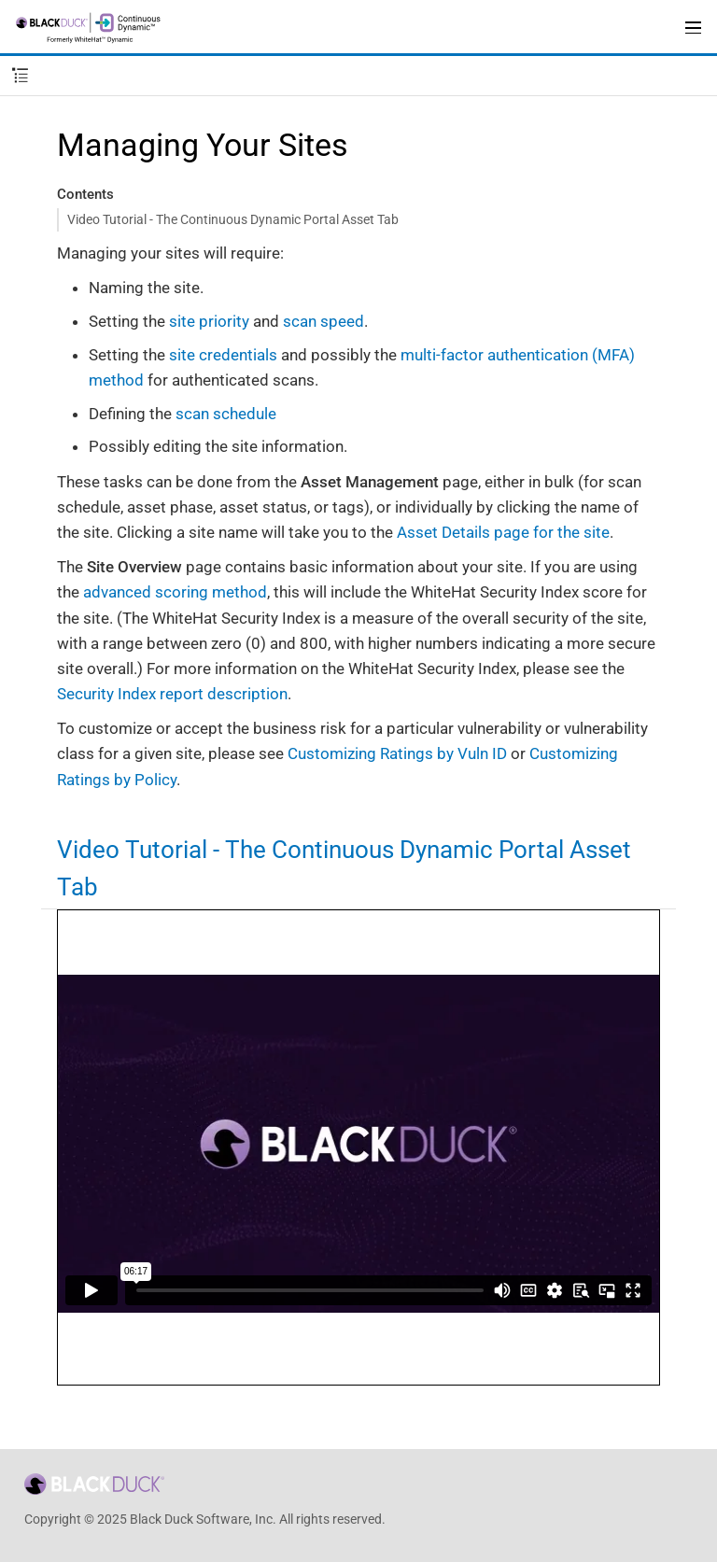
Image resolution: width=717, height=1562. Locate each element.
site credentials (223, 354)
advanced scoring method (175, 592)
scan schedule (226, 413)
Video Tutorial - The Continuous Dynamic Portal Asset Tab (233, 219)
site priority (209, 321)
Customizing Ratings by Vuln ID (397, 753)
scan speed (323, 321)
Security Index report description (172, 693)
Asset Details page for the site (503, 532)
